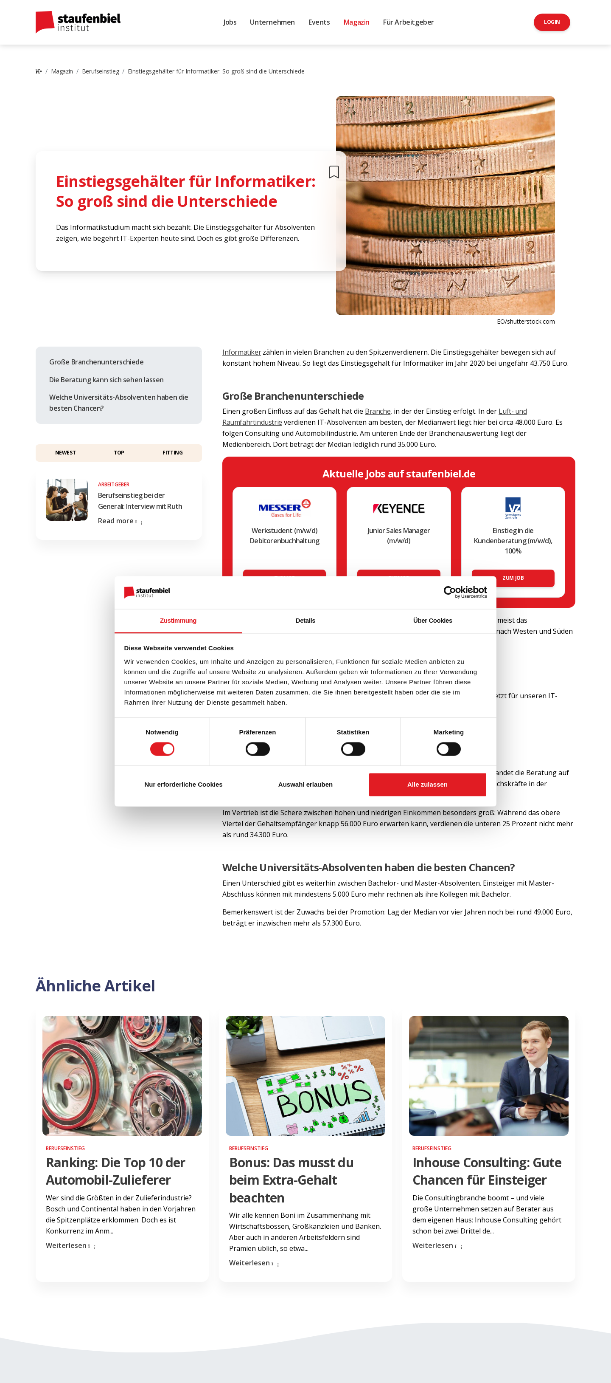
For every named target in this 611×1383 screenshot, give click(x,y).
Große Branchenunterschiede (96, 362)
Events (319, 22)
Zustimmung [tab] (178, 620)
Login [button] (552, 21)
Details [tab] (305, 620)
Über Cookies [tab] (432, 620)
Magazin (357, 22)
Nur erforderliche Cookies (183, 784)
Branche (377, 411)
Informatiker (241, 352)
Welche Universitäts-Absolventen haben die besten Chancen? (118, 402)
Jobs (230, 22)
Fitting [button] (172, 452)
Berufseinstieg (100, 71)
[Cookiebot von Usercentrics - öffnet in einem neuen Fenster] (450, 592)
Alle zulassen (427, 784)
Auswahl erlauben (305, 784)
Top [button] (119, 452)
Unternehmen (272, 22)
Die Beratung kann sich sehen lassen (106, 379)
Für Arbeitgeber (408, 22)
